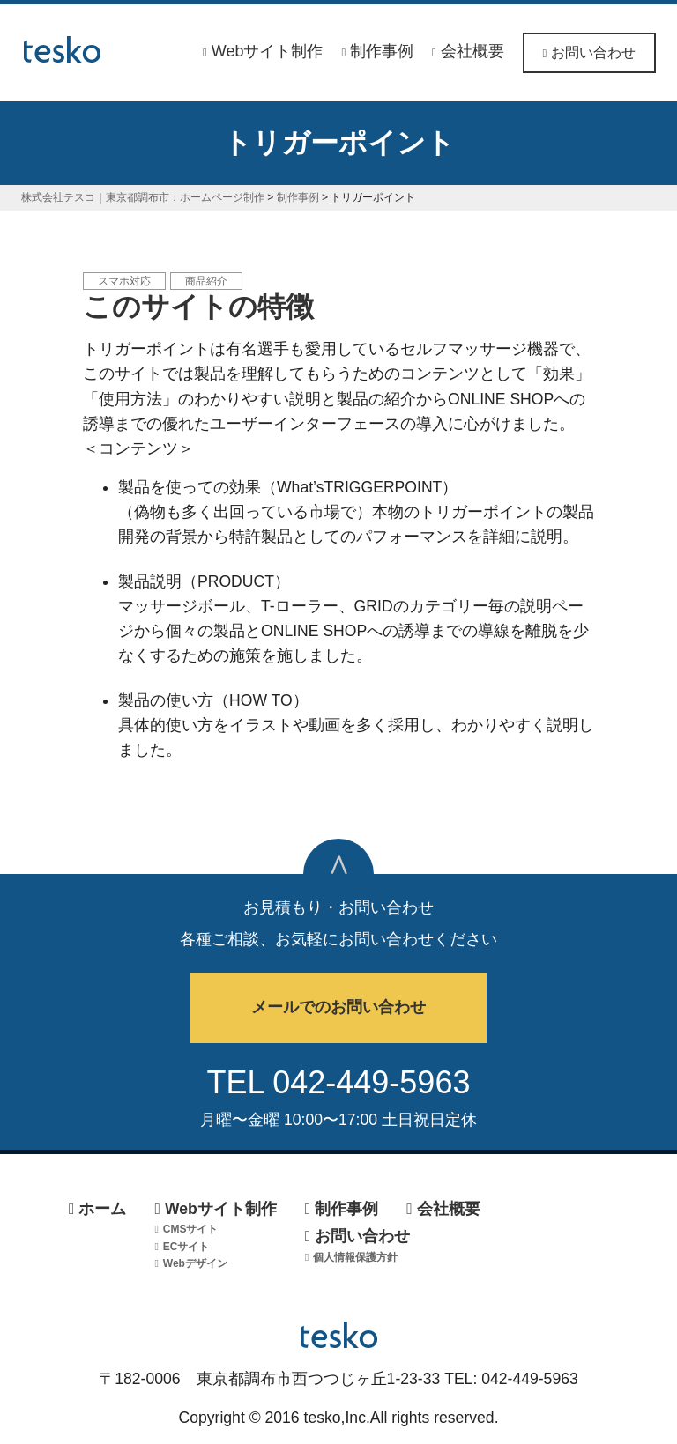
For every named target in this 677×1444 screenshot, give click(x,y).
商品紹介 (206, 281)
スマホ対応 (124, 281)
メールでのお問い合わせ (338, 1007)
